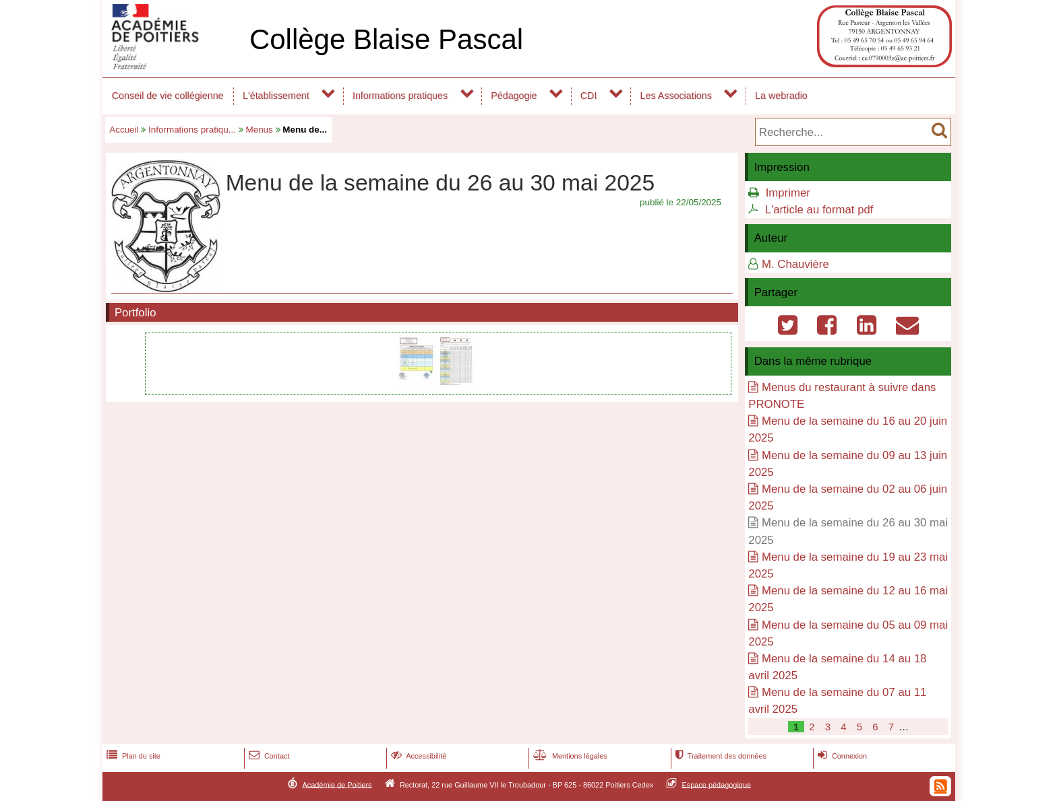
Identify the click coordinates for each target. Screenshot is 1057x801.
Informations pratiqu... (192, 130)
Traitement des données (719, 756)
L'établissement (276, 95)
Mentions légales (569, 756)
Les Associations (676, 95)
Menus (258, 130)
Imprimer (788, 192)
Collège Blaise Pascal (386, 39)
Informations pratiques (400, 95)
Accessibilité (417, 756)
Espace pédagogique (717, 784)
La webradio (781, 95)
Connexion (841, 756)
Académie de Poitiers (336, 784)
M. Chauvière (795, 264)
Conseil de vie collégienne (168, 95)
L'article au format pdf (819, 209)
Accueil (123, 130)
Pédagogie (514, 95)
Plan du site (132, 756)
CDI (588, 95)
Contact (268, 756)
